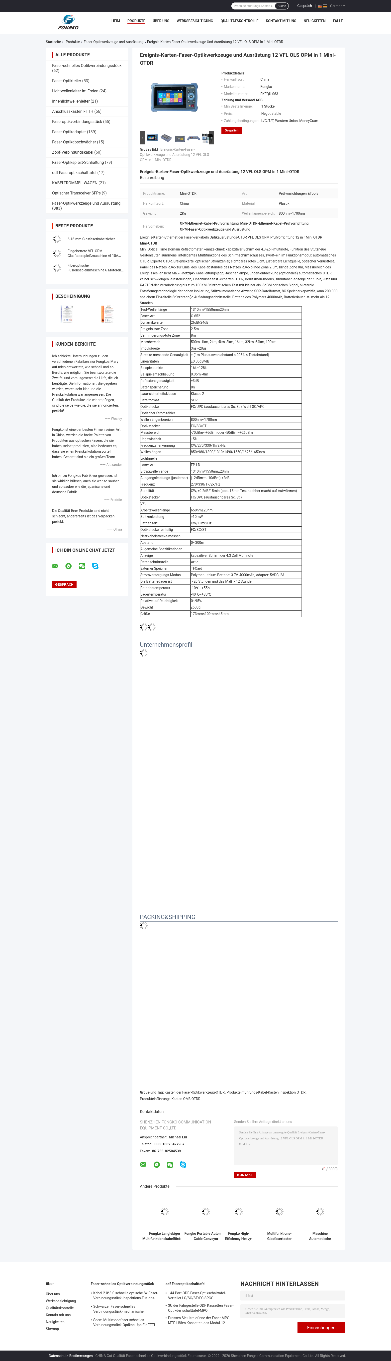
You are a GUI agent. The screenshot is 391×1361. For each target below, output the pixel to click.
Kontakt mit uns (281, 21)
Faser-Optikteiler (66, 80)
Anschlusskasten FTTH (72, 111)
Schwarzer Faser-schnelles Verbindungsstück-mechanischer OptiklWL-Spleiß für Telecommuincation (124, 1309)
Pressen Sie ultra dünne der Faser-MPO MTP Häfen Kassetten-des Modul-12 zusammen (198, 1321)
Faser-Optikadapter (69, 131)
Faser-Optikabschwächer (74, 142)
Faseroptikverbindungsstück (77, 121)
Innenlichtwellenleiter (71, 101)
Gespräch (304, 6)
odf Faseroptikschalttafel (74, 172)
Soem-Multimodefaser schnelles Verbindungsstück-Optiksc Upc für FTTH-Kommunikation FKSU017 (125, 1323)
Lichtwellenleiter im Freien (75, 91)
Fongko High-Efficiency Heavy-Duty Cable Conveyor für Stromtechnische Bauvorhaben (239, 1236)
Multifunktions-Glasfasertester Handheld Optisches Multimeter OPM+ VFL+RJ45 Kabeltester (279, 1236)
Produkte (136, 21)
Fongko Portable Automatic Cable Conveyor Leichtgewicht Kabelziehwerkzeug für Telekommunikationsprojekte (206, 1236)
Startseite (53, 42)
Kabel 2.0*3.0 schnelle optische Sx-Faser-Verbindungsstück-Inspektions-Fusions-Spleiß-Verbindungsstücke (125, 1296)
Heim (115, 21)
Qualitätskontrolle (240, 21)
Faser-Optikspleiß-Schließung (78, 162)
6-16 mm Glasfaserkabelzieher (91, 239)
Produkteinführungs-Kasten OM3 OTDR (170, 1099)
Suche (282, 6)
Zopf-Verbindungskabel (72, 152)
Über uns (161, 21)
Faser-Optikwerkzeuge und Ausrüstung (114, 42)
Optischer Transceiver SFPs (76, 193)
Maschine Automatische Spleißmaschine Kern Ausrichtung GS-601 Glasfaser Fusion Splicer (320, 1236)
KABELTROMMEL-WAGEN (75, 183)
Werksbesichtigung (195, 21)
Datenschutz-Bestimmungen (71, 1356)
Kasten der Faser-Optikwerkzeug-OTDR (195, 1092)
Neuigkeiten (315, 21)
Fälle (338, 21)
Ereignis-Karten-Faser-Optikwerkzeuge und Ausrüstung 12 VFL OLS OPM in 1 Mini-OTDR (174, 154)
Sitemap (52, 1329)
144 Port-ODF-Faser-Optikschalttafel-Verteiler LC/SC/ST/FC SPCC (197, 1295)
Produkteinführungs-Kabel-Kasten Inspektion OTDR (266, 1092)
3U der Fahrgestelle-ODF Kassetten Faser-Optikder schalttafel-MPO (201, 1307)
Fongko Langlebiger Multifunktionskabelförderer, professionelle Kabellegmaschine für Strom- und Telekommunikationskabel (164, 1236)
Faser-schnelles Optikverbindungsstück (86, 65)
